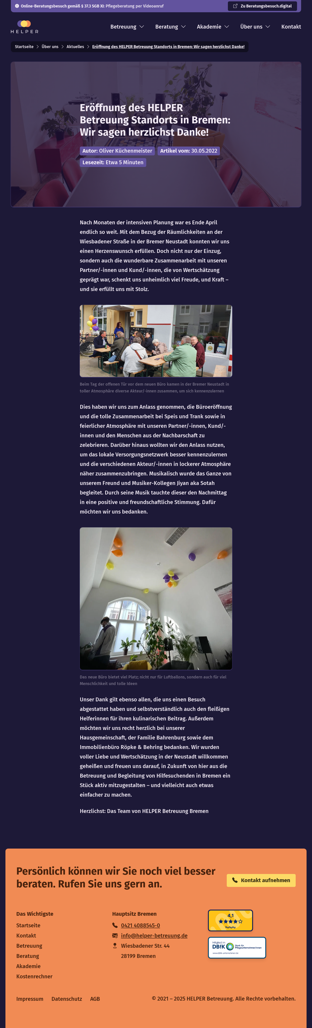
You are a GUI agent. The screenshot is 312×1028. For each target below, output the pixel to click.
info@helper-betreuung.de (150, 936)
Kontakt (291, 27)
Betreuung (127, 27)
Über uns (255, 27)
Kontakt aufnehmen (261, 880)
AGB (95, 999)
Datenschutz (66, 999)
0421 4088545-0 (136, 925)
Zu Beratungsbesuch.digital (262, 6)
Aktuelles (75, 46)
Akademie (213, 27)
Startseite (24, 46)
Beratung (170, 27)
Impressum (29, 999)
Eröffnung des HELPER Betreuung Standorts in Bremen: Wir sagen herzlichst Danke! (168, 46)
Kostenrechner (34, 976)
